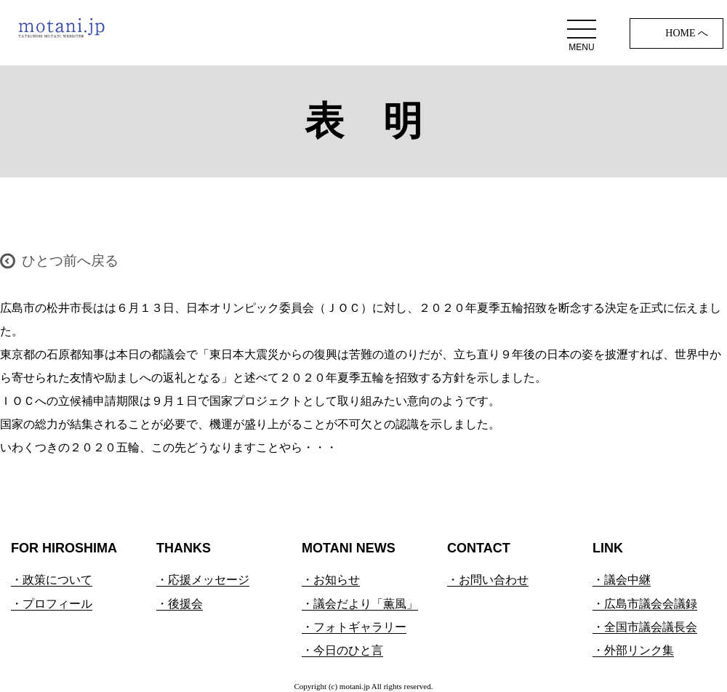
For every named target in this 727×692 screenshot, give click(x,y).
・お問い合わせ (488, 580)
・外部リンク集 (633, 650)
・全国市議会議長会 (645, 627)
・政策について (51, 580)
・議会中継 (622, 580)
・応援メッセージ (202, 580)
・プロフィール (51, 604)
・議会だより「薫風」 (360, 604)
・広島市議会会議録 (645, 604)
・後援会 (179, 604)
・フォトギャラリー (354, 627)
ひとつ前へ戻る (70, 260)
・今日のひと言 (342, 650)
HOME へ (686, 33)
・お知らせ (331, 580)
